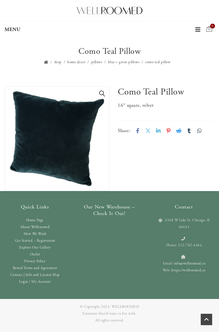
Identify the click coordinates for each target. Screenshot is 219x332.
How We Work (35, 233)
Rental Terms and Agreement (35, 268)
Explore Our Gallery (35, 247)
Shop (58, 62)
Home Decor (76, 62)
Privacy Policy (35, 261)
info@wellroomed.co (189, 263)
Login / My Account (35, 281)
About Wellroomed (35, 227)
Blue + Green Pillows (123, 62)
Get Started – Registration (35, 240)
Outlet (35, 254)
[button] (102, 93)
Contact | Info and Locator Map (35, 274)
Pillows (96, 62)
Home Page (35, 220)
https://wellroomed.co (188, 270)
